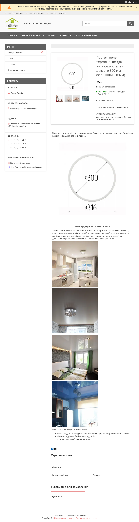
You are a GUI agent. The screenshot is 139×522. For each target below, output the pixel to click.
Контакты (65, 35)
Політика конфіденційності (86, 518)
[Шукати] (130, 23)
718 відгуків (133, 2)
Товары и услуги (31, 35)
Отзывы (11, 64)
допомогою (123, 233)
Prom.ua (83, 516)
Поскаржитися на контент (64, 518)
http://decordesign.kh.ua (20, 163)
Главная (12, 35)
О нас (51, 35)
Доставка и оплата (86, 35)
